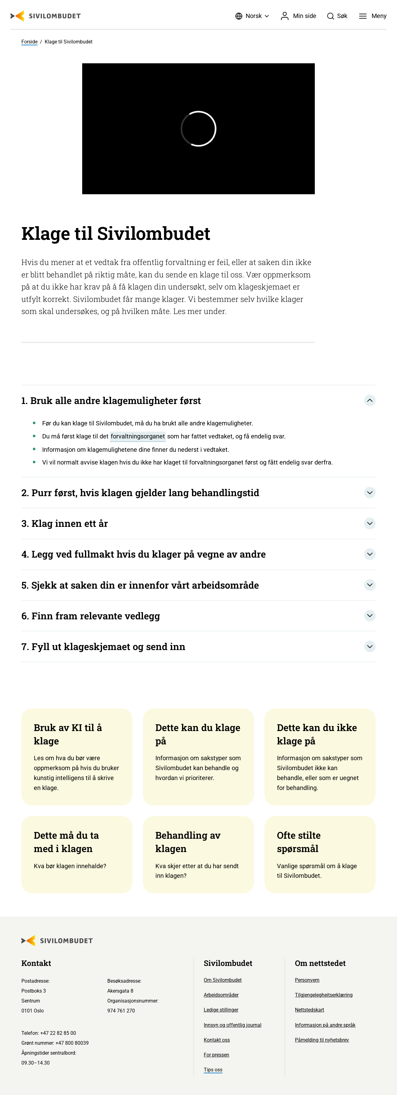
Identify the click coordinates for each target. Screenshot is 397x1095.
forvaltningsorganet (138, 436)
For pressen (216, 1055)
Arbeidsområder (221, 995)
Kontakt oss (217, 1040)
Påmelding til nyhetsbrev (322, 1040)
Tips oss (213, 1070)
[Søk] (337, 16)
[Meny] (373, 16)
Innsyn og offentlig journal (232, 1025)
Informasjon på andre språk (325, 1025)
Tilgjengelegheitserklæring (324, 995)
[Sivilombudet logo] (46, 16)
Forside (29, 42)
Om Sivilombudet (223, 980)
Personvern (307, 980)
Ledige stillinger (221, 1010)
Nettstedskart (309, 1010)
